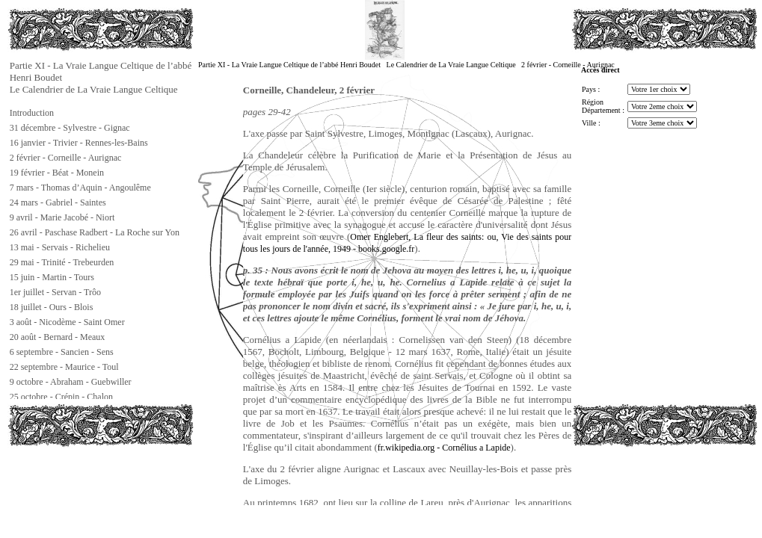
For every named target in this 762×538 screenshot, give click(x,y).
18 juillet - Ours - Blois (51, 307)
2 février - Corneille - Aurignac (66, 157)
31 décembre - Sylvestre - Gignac (70, 128)
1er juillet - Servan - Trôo (55, 292)
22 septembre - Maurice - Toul (64, 367)
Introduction (32, 113)
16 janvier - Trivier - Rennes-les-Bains (79, 142)
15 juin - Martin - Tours (52, 277)
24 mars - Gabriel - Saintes (58, 202)
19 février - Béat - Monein (57, 172)
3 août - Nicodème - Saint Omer (67, 322)
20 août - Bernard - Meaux (57, 337)
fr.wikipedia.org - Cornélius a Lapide (444, 447)
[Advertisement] (82, 481)
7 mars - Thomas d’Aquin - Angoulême (80, 187)
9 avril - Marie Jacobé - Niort (62, 217)
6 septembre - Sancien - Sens (62, 352)
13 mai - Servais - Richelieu (60, 247)
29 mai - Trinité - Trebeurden (62, 262)
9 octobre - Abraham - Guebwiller (71, 382)
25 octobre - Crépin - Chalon (61, 397)
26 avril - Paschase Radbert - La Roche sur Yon (94, 232)
